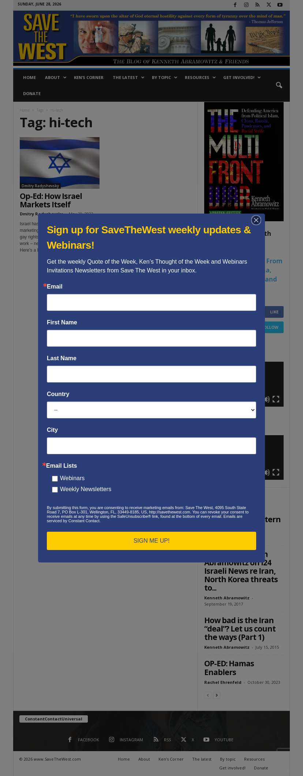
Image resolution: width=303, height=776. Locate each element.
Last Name (61, 358)
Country (58, 394)
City (52, 430)
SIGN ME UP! (152, 541)
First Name (62, 322)
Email (55, 287)
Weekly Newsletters (85, 489)
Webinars (72, 478)
